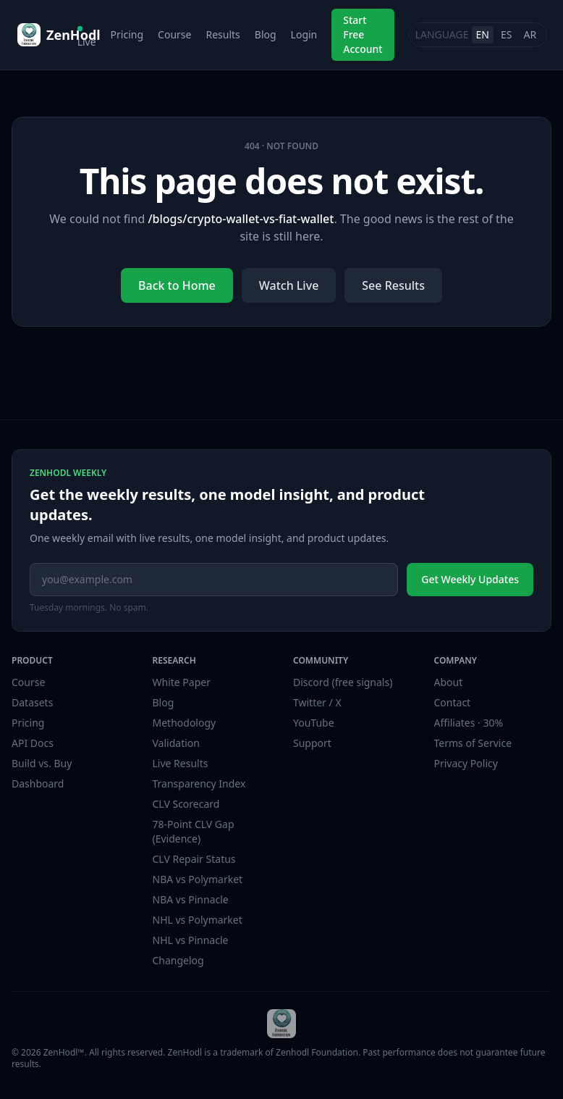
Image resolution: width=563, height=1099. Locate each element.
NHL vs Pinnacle (191, 940)
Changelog (178, 960)
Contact (452, 702)
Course (174, 34)
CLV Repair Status (194, 859)
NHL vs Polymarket (197, 920)
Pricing (127, 34)
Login (304, 34)
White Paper (182, 682)
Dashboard (38, 783)
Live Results (180, 763)
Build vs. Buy (42, 763)
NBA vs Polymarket (198, 879)
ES (506, 34)
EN (482, 34)
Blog (265, 34)
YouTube (313, 723)
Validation (176, 743)
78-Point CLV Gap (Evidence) (193, 831)
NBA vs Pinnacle (191, 899)
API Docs (33, 743)
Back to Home (177, 285)
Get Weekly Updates (470, 579)
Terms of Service (473, 743)
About (448, 682)
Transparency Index (199, 783)
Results (223, 34)
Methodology (184, 723)
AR (529, 34)
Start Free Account (362, 34)
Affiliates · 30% (469, 723)
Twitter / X (317, 702)
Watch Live (289, 285)
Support (312, 743)
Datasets (32, 702)
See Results (393, 285)
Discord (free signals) (342, 682)
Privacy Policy (466, 763)
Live (86, 37)
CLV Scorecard (186, 804)
